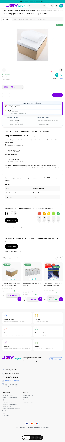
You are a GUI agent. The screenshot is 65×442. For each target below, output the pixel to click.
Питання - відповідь (44, 19)
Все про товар (7, 19)
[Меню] (4, 6)
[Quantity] (6, 95)
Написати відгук (11, 220)
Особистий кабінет (28, 395)
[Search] (44, 5)
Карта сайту (5, 415)
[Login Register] (56, 6)
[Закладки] (37, 439)
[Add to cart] (19, 299)
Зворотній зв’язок (28, 400)
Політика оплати (6, 406)
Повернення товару (7, 402)
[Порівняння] (41, 439)
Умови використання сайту (9, 397)
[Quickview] (9, 279)
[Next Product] (4, 70)
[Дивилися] (33, 439)
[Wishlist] (61, 75)
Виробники (5, 411)
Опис (15, 19)
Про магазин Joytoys (7, 395)
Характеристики (23, 19)
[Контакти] (52, 6)
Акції (3, 413)
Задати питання (11, 246)
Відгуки (32, 19)
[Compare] (56, 75)
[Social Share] (61, 70)
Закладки (25, 397)
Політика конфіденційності (9, 404)
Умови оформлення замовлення (11, 408)
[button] (57, 257)
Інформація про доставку (9, 400)
